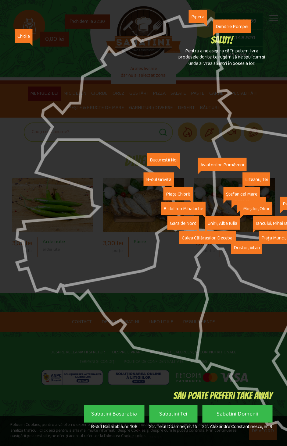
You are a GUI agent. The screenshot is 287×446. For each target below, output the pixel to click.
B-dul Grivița (158, 179)
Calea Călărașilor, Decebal (208, 238)
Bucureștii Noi (164, 160)
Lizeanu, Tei (256, 179)
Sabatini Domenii (237, 415)
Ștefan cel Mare (241, 194)
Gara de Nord (183, 223)
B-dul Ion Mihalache (183, 209)
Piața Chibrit (178, 194)
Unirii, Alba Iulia (222, 223)
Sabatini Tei (173, 415)
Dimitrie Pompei (232, 25)
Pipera (197, 15)
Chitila (24, 35)
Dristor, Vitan (247, 247)
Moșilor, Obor (256, 209)
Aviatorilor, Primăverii (222, 165)
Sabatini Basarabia (114, 415)
